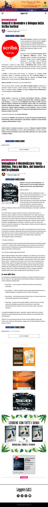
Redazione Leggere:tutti (14, 31)
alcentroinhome (15, 331)
